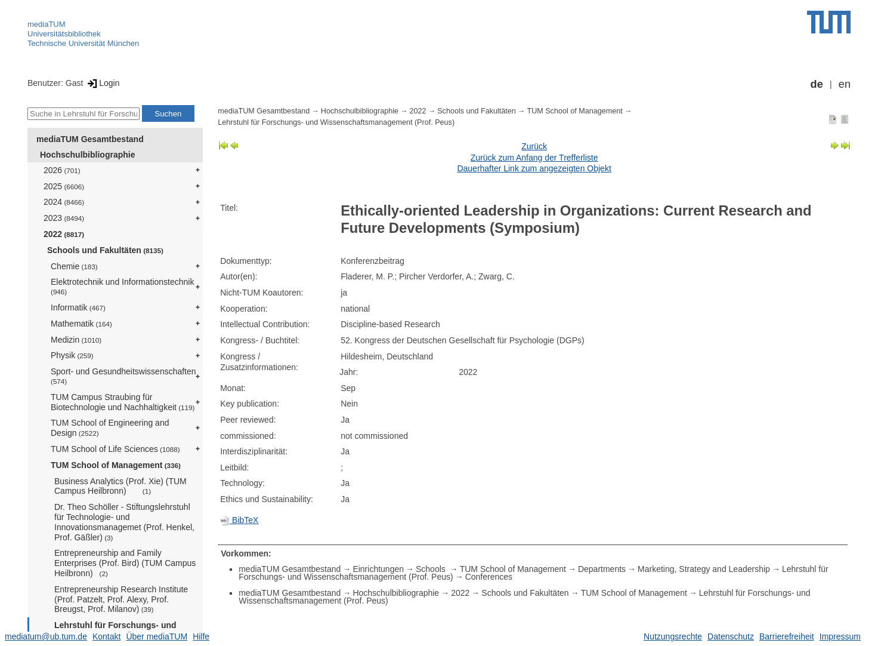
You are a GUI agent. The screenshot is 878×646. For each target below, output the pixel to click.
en (845, 84)
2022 (64, 234)
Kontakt (106, 636)
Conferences (488, 577)
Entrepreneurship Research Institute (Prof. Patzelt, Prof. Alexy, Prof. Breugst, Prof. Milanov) (121, 599)
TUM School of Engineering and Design (110, 428)
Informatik (78, 307)
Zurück (534, 146)
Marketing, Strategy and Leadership (704, 569)
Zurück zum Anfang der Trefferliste (534, 157)
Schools (432, 569)
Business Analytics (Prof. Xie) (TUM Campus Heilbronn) (120, 486)
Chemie (74, 266)
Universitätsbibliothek (64, 33)
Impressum (840, 636)
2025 (64, 186)
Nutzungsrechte (673, 636)
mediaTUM (46, 24)
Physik (72, 355)
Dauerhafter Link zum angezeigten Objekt (534, 168)
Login (102, 83)
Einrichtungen (378, 569)
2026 (62, 170)
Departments (602, 569)
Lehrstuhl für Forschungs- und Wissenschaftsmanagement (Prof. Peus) (336, 122)
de (817, 84)
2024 (64, 202)
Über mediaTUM (156, 636)
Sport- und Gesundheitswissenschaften (123, 376)
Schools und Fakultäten (105, 250)
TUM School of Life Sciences (115, 449)
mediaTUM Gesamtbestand (90, 139)
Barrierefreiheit (786, 636)
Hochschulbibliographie (87, 154)
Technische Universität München (83, 43)
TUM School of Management (116, 465)
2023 (64, 218)
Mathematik (81, 323)
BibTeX (239, 520)
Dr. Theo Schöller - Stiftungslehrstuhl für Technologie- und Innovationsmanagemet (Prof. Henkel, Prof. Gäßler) (124, 522)
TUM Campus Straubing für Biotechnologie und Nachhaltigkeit (122, 402)
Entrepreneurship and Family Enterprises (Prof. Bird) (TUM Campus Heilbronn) (125, 563)
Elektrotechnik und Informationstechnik (122, 286)
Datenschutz (730, 636)
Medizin (76, 339)
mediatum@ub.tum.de (46, 636)
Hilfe (201, 636)
